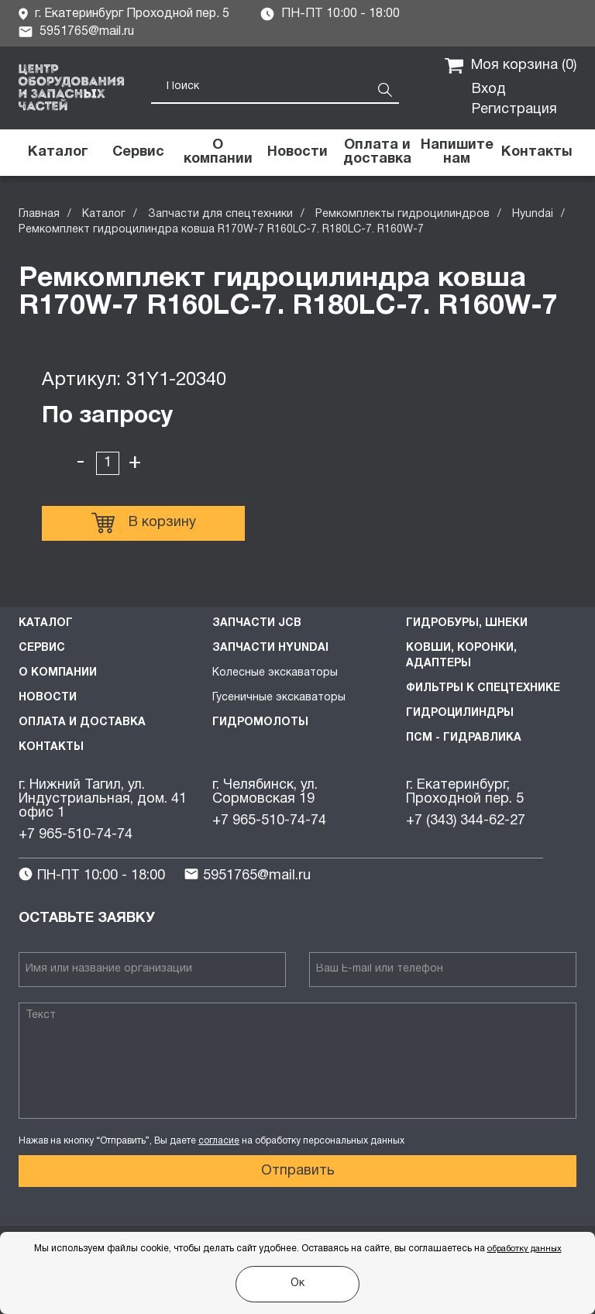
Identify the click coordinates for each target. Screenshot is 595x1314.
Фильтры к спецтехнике (483, 688)
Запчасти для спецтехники (220, 214)
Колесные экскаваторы (275, 673)
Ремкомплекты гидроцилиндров (402, 214)
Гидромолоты (260, 722)
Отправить (298, 1171)
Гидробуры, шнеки (467, 623)
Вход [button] (489, 89)
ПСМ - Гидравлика (463, 738)
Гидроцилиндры (460, 713)
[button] (457, 152)
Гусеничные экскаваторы (279, 698)
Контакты (51, 747)
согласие (218, 1141)
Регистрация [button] (514, 109)
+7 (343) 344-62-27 (465, 820)
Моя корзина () (510, 66)
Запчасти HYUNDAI (270, 648)
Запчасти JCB (256, 623)
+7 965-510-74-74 (75, 834)
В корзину (143, 523)
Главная (39, 214)
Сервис (42, 648)
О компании (58, 673)
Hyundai (532, 214)
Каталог (104, 214)
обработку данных (524, 1249)
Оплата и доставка (82, 722)
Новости (48, 698)
